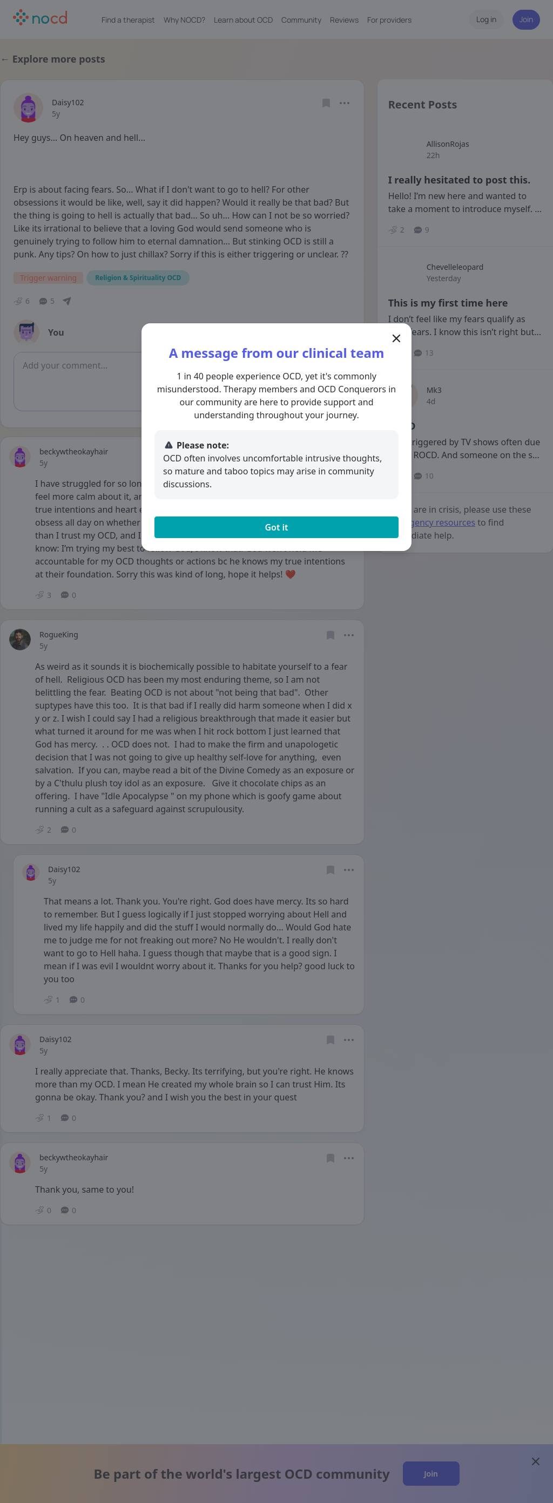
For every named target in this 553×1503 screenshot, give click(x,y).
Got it (276, 527)
